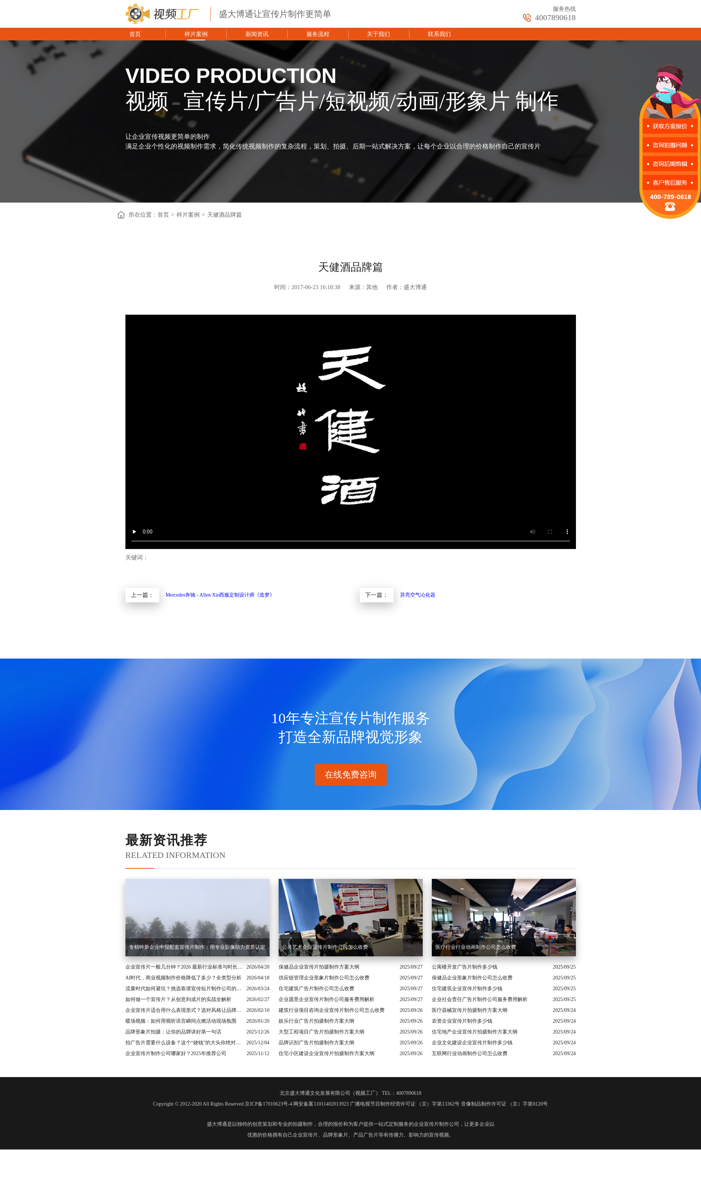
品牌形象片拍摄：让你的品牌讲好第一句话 (173, 1032)
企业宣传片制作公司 (436, 1124)
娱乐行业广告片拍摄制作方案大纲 (316, 1021)
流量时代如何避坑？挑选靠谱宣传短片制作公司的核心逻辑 (184, 988)
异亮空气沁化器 (417, 595)
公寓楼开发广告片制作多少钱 (464, 967)
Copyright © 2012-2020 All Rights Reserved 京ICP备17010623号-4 (222, 1104)
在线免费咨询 (351, 774)
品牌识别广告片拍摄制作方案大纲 (316, 1042)
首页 (135, 34)
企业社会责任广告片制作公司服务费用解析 (480, 999)
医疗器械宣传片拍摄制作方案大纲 (469, 1010)
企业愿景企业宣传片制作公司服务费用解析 (326, 999)
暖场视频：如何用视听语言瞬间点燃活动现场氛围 (180, 1021)
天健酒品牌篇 (224, 215)
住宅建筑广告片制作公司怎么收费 (316, 988)
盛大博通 (217, 1124)
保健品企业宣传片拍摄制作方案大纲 (319, 967)
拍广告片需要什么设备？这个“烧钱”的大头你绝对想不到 (184, 1042)
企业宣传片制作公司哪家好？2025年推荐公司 (175, 1053)
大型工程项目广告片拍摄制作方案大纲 (321, 1032)
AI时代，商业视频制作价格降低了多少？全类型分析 (183, 977)
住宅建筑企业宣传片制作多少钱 (467, 988)
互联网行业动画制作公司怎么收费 (469, 1053)
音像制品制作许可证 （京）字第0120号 (504, 1104)
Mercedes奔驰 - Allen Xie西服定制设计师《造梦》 (220, 595)
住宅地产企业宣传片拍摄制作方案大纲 (475, 1032)
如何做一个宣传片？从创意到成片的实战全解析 (178, 999)
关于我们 (378, 34)
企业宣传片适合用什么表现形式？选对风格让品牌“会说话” (184, 1010)
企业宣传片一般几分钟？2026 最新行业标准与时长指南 (184, 967)
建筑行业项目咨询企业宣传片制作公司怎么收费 (332, 1010)
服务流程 (317, 34)
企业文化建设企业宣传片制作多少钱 (472, 1042)
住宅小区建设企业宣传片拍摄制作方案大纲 (326, 1053)
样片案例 (196, 34)
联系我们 (439, 34)
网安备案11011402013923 (321, 1104)
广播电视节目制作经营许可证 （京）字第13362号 (405, 1104)
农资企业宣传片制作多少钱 (462, 1021)
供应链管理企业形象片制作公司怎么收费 (324, 977)
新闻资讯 (257, 34)
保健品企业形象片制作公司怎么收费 (472, 977)
